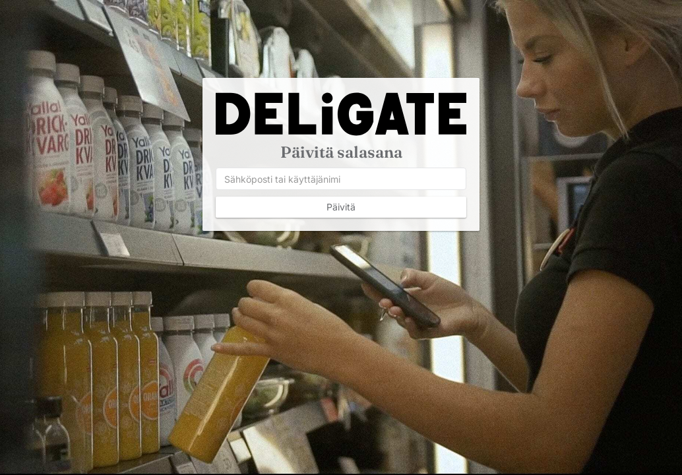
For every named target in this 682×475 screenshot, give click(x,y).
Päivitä (341, 206)
